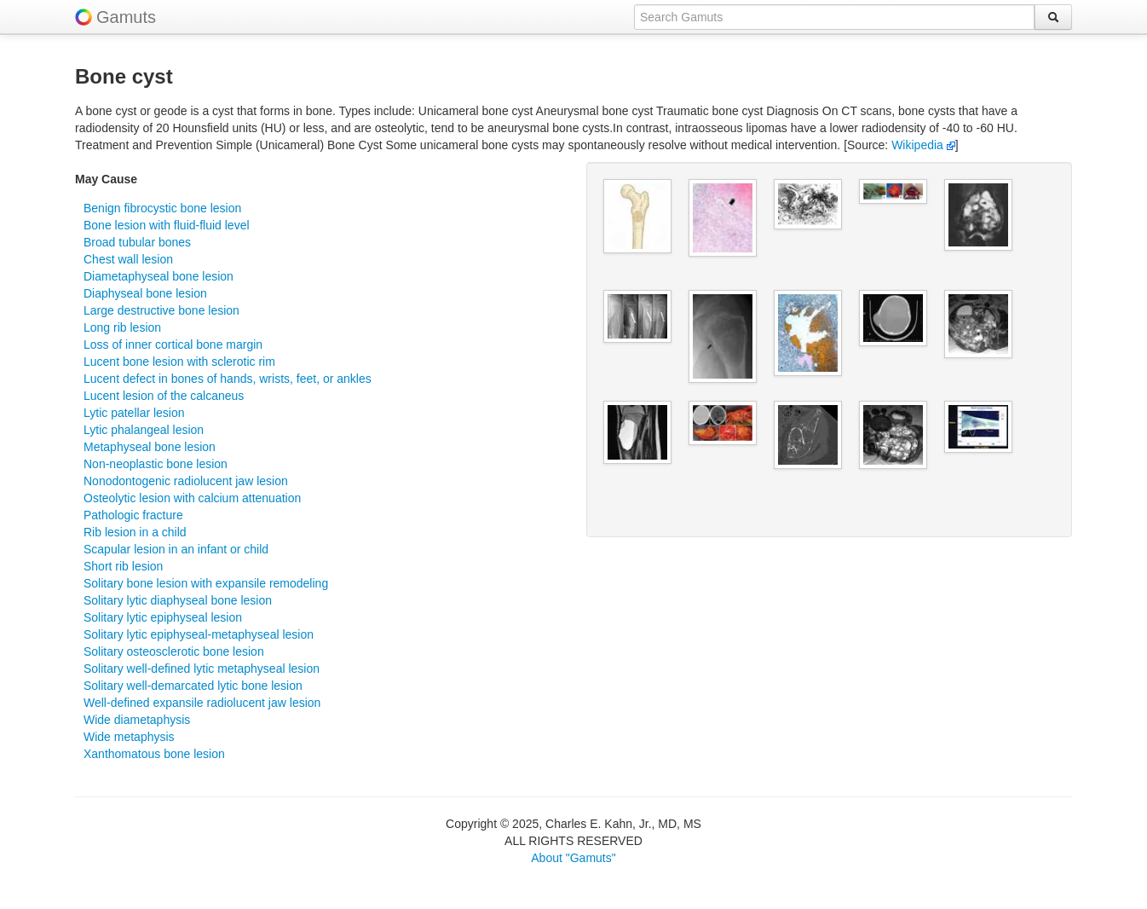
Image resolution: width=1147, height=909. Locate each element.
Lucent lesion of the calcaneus (164, 395)
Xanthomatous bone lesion (154, 754)
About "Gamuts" (573, 858)
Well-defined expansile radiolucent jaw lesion (202, 702)
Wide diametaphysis (137, 720)
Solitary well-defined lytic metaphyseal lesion (202, 668)
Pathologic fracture (133, 515)
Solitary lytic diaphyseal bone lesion (178, 600)
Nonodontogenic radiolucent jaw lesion (186, 481)
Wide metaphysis (129, 737)
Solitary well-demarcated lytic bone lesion (193, 685)
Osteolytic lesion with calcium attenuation (192, 498)
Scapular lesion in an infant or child (176, 549)
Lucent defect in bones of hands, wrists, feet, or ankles (228, 378)
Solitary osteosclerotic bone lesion (174, 651)
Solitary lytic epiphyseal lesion (163, 617)
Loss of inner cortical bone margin (173, 344)
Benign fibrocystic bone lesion (162, 208)
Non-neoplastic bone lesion (156, 464)
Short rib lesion (123, 566)
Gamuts (126, 17)
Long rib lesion (122, 327)
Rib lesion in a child (135, 532)
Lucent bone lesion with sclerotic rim (179, 361)
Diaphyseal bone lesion (145, 293)
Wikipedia (923, 145)
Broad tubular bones (137, 242)
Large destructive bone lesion (161, 310)
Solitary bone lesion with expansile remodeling (206, 583)
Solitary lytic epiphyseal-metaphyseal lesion (199, 634)
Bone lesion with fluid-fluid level (167, 225)
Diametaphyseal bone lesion (158, 276)
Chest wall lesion (128, 259)
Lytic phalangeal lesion (144, 430)
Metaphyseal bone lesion (150, 447)
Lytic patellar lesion (134, 413)
